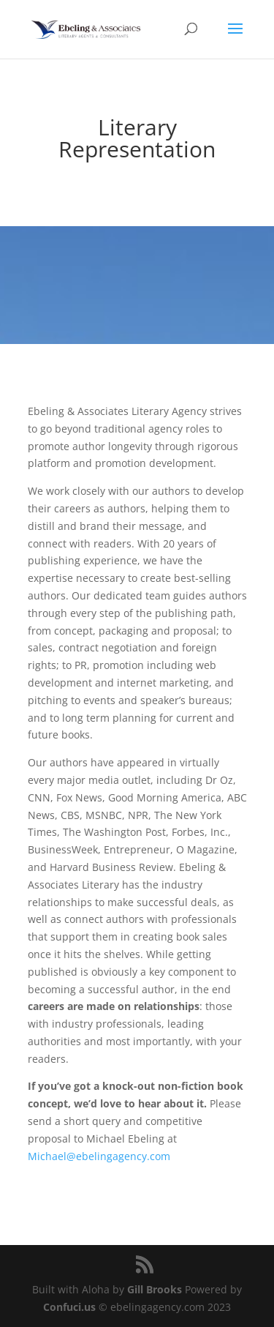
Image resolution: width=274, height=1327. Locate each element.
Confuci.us (69, 1307)
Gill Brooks (154, 1289)
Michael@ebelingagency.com (99, 1156)
